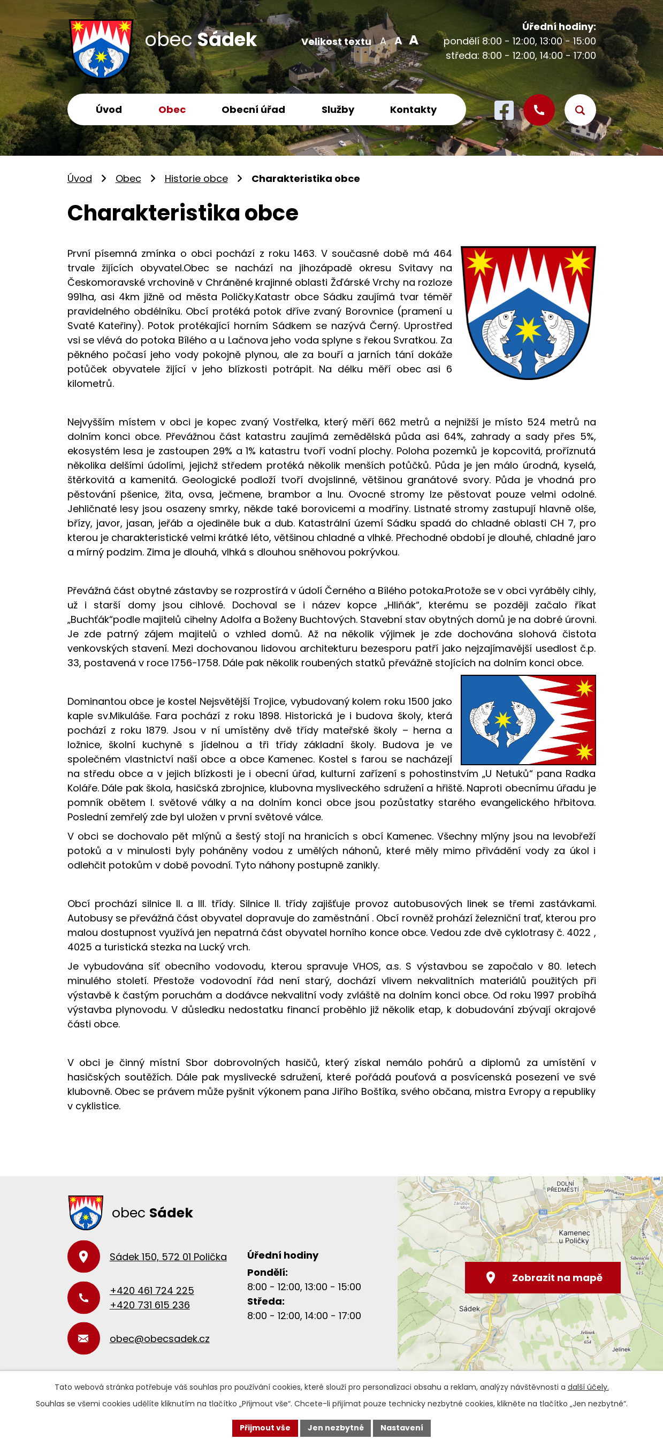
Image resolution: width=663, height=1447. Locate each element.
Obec (172, 109)
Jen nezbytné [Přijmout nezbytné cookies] (336, 1427)
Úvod (109, 109)
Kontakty (413, 109)
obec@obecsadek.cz (160, 1338)
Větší (412, 40)
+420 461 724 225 (152, 1290)
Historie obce (196, 178)
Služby (338, 109)
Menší (383, 40)
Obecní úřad (253, 109)
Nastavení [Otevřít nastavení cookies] (402, 1427)
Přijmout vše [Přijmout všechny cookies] (265, 1427)
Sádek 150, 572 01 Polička (168, 1256)
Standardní (398, 40)
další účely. (588, 1387)
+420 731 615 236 (150, 1305)
